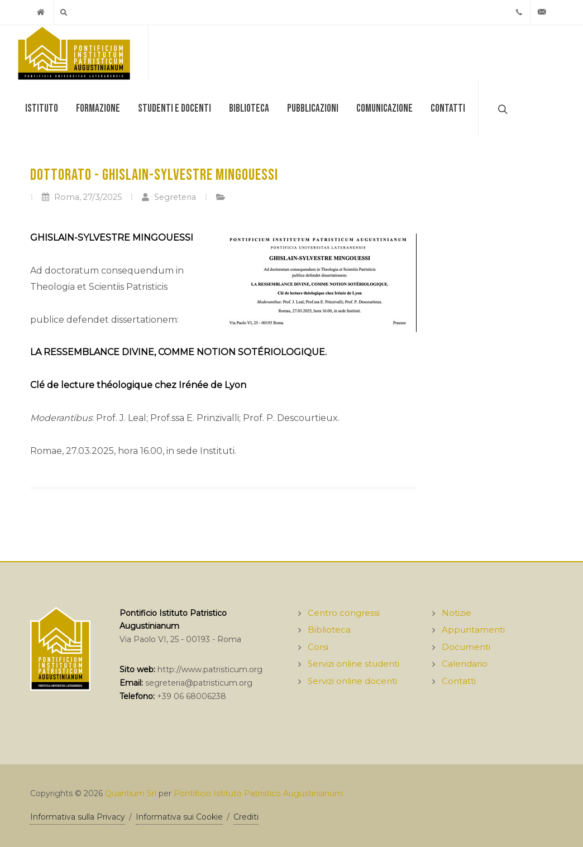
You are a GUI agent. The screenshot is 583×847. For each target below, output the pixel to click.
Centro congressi (344, 612)
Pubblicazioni (312, 108)
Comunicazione (384, 108)
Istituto (41, 108)
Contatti (448, 108)
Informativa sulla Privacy (77, 817)
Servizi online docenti (352, 681)
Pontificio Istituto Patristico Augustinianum (258, 793)
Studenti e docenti (174, 108)
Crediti (246, 817)
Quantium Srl (130, 793)
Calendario (465, 663)
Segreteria (168, 197)
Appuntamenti (473, 629)
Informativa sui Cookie (179, 817)
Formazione (98, 108)
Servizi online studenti (353, 663)
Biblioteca (249, 108)
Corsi (318, 647)
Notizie (456, 612)
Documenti (466, 647)
